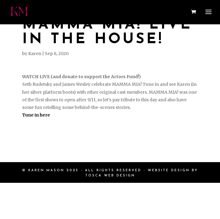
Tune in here (36, 115)
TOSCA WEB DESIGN (110, 175)
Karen (34, 53)
